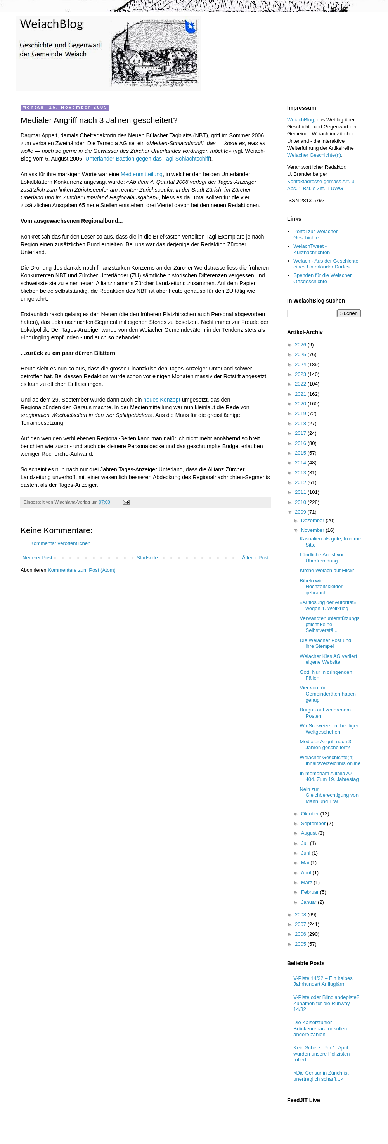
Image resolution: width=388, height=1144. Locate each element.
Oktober (310, 814)
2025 (301, 354)
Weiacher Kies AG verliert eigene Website (328, 659)
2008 (301, 914)
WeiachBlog (300, 120)
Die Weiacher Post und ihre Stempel (325, 643)
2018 (301, 423)
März (307, 882)
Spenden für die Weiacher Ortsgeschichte (322, 278)
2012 (301, 482)
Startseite (147, 558)
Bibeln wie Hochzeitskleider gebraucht (321, 586)
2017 (301, 433)
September (314, 823)
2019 (301, 413)
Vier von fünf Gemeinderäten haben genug (327, 694)
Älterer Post (255, 558)
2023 (301, 374)
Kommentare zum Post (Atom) (82, 570)
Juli (305, 843)
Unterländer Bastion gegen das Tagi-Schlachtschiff (147, 159)
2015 (301, 453)
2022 (301, 384)
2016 (301, 443)
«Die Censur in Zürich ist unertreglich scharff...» (320, 1076)
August (309, 833)
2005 (301, 944)
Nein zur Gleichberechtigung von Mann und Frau (329, 795)
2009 (301, 512)
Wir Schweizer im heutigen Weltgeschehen (329, 729)
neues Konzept (161, 399)
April (307, 873)
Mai (306, 862)
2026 (301, 345)
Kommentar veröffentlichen (60, 543)
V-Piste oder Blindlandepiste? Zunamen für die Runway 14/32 (326, 1003)
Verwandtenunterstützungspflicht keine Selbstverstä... (329, 624)
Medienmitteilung (142, 174)
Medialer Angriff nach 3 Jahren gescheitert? (325, 745)
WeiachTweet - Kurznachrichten (311, 249)
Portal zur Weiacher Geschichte (315, 234)
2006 (301, 934)
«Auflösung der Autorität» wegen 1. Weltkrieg (328, 605)
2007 (301, 924)
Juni (306, 853)
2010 (301, 502)
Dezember (313, 520)
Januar (309, 902)
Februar (310, 892)
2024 (301, 364)
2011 (301, 492)
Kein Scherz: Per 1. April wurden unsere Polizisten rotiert (321, 1054)
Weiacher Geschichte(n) (314, 155)
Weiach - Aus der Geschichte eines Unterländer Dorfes (325, 264)
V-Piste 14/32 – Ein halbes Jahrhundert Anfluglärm (323, 981)
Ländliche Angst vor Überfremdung (321, 558)
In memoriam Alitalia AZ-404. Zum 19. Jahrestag (329, 776)
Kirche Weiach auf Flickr (327, 570)
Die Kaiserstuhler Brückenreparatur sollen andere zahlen (320, 1028)
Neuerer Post (37, 558)
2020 (301, 404)
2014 (301, 463)
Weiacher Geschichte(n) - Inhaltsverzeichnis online (330, 761)
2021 (301, 394)
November (313, 530)
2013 (301, 473)
